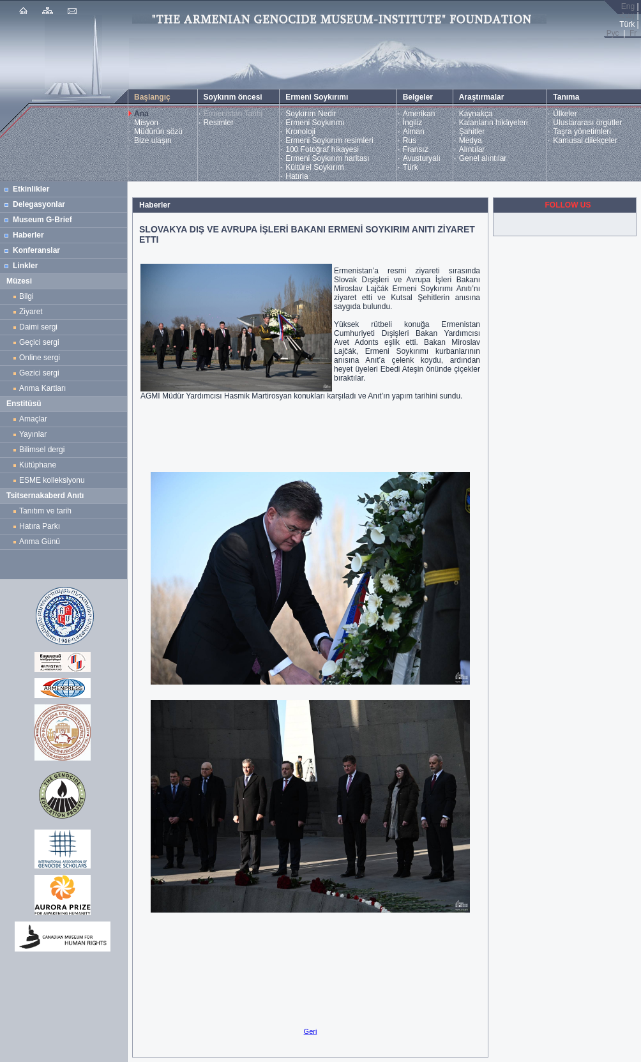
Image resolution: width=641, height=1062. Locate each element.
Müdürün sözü (158, 131)
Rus (409, 140)
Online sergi (41, 357)
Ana (141, 113)
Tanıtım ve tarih (45, 510)
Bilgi (26, 296)
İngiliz (413, 122)
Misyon (146, 122)
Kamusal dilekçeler (585, 140)
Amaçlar (33, 418)
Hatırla (296, 176)
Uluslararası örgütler (587, 122)
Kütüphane (37, 464)
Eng (628, 6)
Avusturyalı (422, 158)
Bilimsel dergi (44, 449)
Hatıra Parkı (39, 526)
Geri (310, 1031)
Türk (410, 167)
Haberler (28, 235)
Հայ (627, 15)
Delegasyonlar (39, 204)
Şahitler (472, 131)
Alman (414, 131)
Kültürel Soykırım (314, 167)
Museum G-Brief (42, 219)
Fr (633, 33)
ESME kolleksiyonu (52, 480)
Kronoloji (300, 131)
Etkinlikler (31, 189)
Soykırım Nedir (310, 113)
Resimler (219, 122)
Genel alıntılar (483, 158)
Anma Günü (39, 541)
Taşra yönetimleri (582, 131)
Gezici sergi (41, 372)
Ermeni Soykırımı (314, 122)
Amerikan (419, 113)
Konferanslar (36, 250)
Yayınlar (33, 434)
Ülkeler (565, 113)
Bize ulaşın (153, 140)
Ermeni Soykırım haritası (327, 158)
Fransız (415, 149)
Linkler (25, 265)
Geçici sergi (39, 342)
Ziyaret (31, 311)
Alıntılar (472, 149)
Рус (613, 33)
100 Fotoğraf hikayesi (322, 149)
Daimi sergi (38, 326)
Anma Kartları (44, 388)
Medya (470, 140)
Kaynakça (476, 113)
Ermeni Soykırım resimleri (329, 140)
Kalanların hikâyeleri (493, 122)
